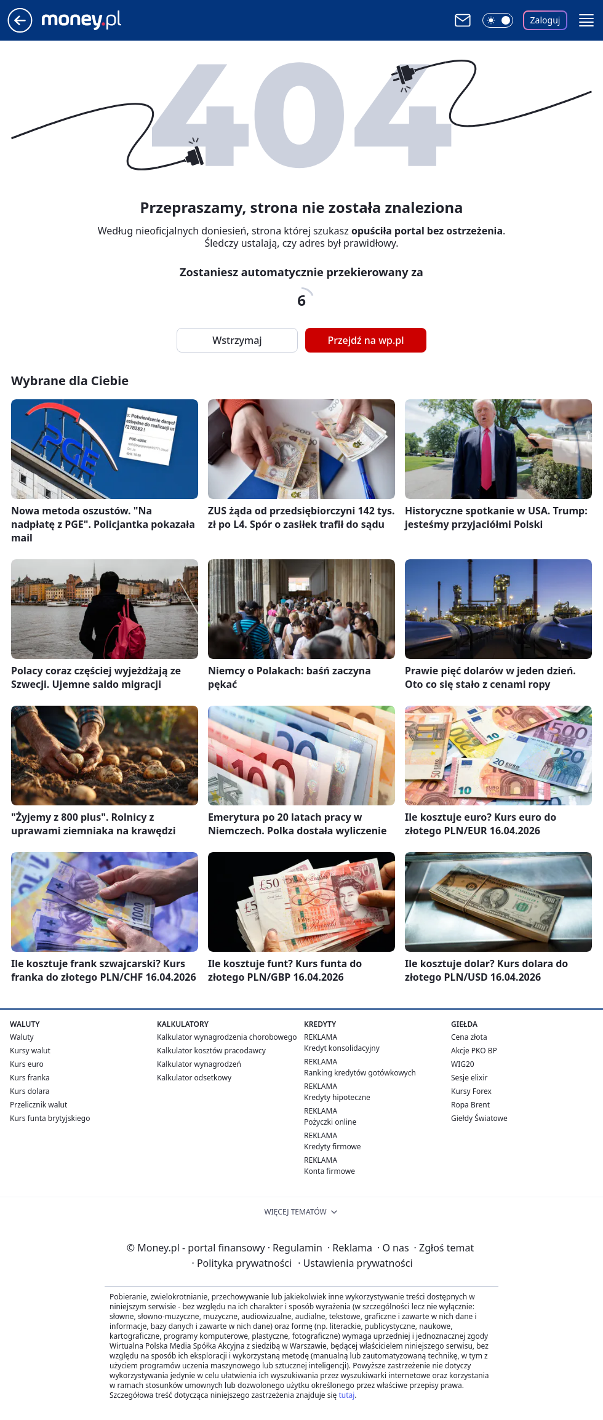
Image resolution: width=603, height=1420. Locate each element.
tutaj (346, 1395)
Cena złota (469, 1037)
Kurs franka (30, 1077)
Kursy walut (30, 1050)
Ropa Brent (470, 1104)
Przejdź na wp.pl (365, 340)
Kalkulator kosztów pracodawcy (211, 1050)
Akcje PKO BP (474, 1050)
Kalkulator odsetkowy (194, 1077)
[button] (586, 20)
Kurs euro (27, 1064)
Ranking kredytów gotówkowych (360, 1072)
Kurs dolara (30, 1091)
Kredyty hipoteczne (337, 1097)
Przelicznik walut (38, 1104)
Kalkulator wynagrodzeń (199, 1064)
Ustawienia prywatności (355, 1263)
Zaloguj (545, 20)
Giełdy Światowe (479, 1118)
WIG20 (462, 1064)
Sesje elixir (469, 1077)
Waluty (22, 1037)
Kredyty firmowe (332, 1146)
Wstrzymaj (237, 340)
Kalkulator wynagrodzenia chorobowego (227, 1037)
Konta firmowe (329, 1171)
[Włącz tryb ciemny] (497, 20)
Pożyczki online (330, 1122)
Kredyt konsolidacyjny (342, 1048)
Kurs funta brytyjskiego (50, 1118)
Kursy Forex (471, 1091)
